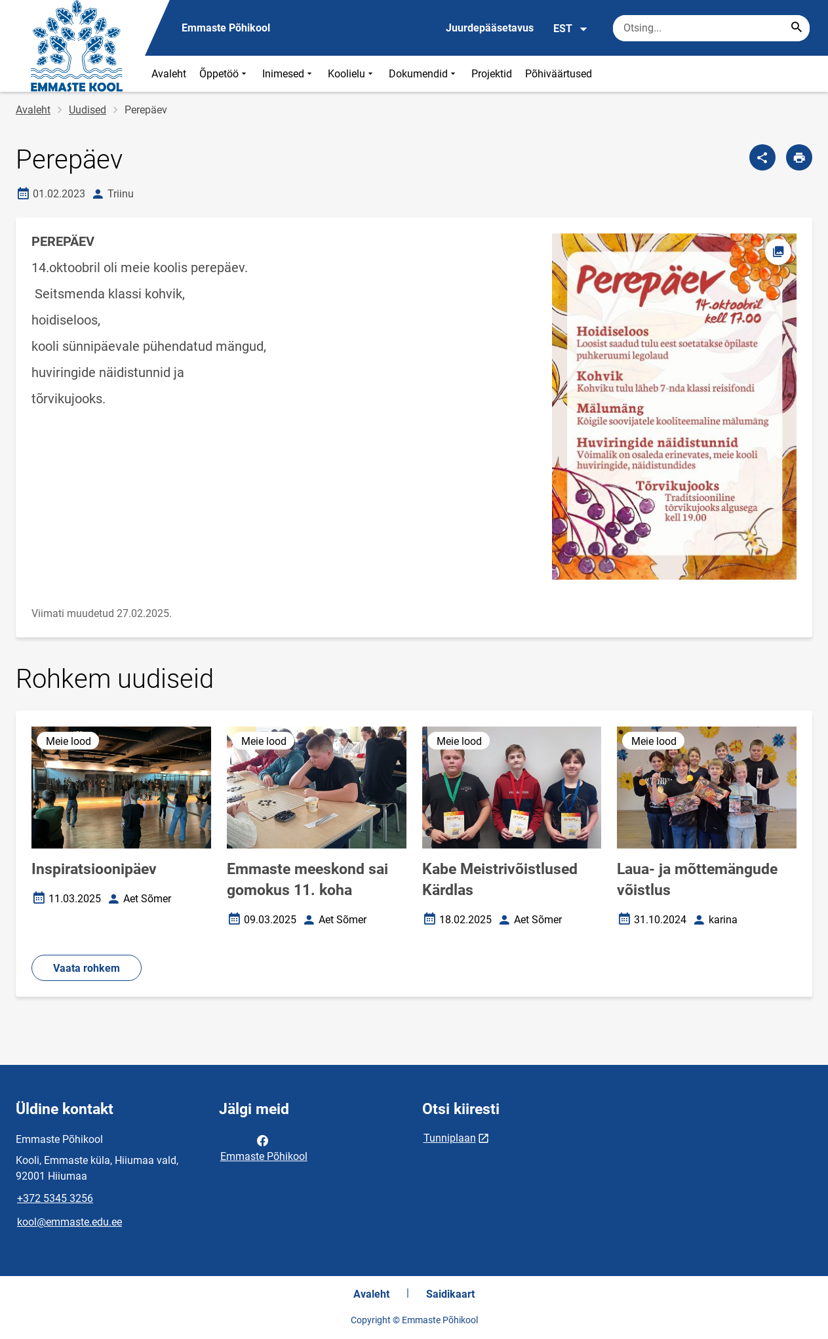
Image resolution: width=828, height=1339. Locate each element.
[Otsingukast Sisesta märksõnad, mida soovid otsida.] (711, 28)
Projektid (491, 74)
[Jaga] (762, 157)
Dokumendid (423, 74)
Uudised (87, 110)
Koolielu (352, 74)
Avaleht (168, 74)
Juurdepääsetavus (490, 28)
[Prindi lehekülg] (799, 157)
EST (570, 29)
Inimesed (288, 74)
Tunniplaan (450, 1138)
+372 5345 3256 (55, 1198)
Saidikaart (450, 1294)
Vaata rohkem (86, 968)
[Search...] (796, 28)
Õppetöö (224, 74)
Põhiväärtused (558, 74)
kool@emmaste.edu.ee (69, 1222)
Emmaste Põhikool (263, 1147)
